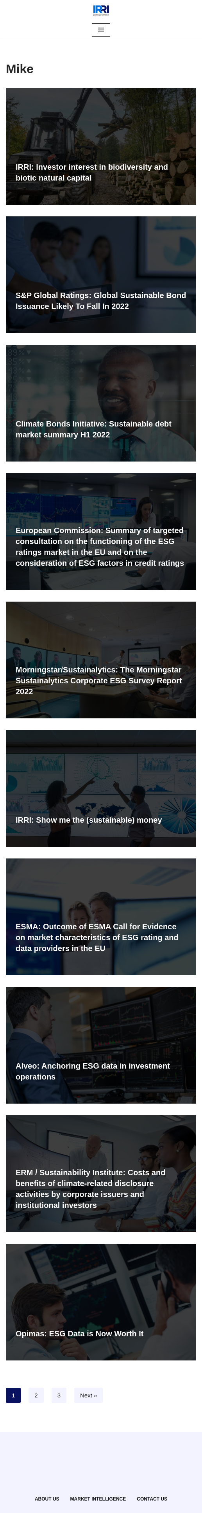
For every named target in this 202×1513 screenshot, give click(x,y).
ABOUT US (47, 1499)
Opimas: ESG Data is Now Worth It (79, 1333)
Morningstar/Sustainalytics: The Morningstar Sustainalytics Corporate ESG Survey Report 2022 (99, 680)
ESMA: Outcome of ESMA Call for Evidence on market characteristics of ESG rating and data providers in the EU (97, 937)
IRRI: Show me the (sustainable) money (89, 820)
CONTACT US (152, 1499)
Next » (88, 1395)
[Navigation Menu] (101, 30)
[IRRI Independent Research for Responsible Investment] (101, 10)
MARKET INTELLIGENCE (98, 1499)
